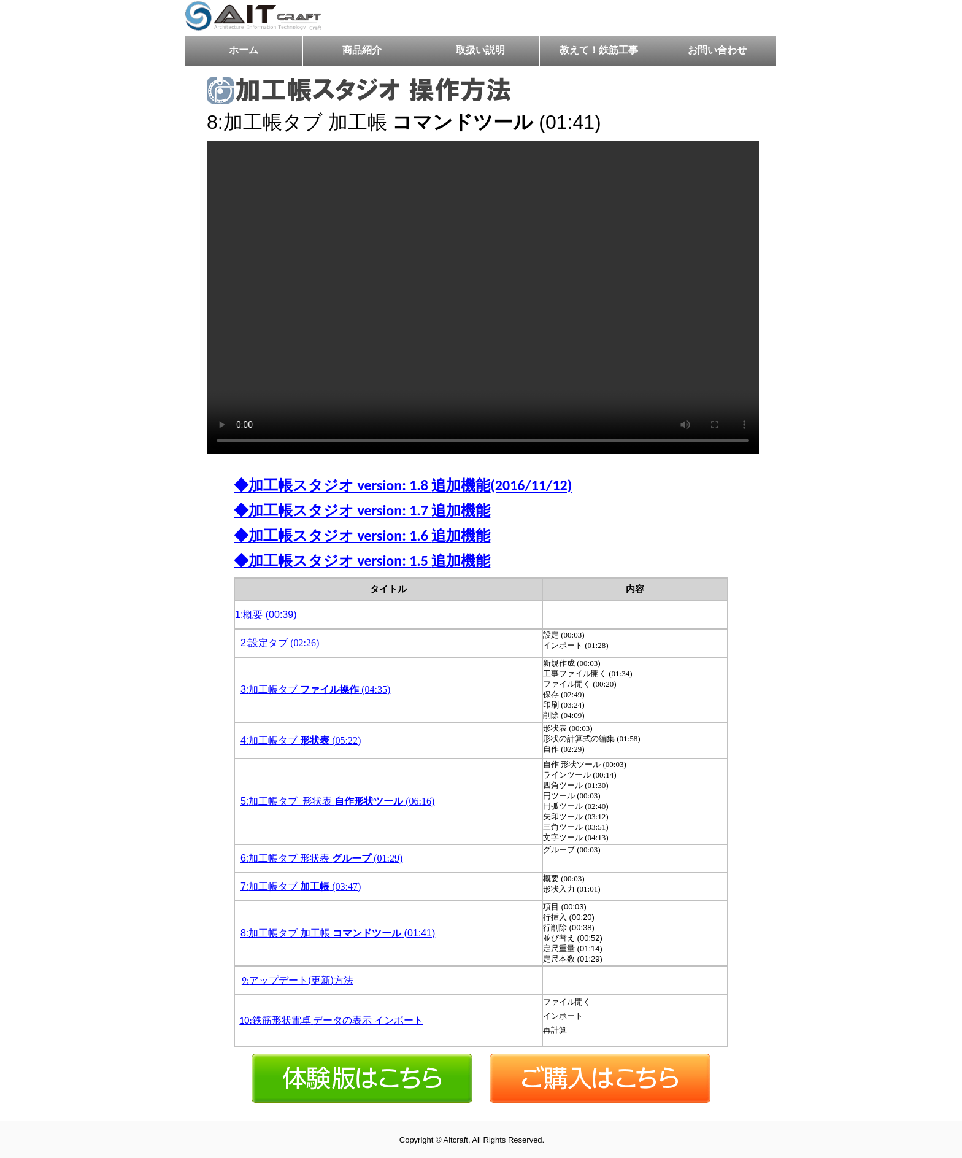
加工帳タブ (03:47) (304, 886)
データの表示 (342, 1020)
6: (244, 858)
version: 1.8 (392, 485)
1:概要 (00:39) (265, 614)
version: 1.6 (392, 535)
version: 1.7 (392, 510)
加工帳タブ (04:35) (319, 689)
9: (245, 980)
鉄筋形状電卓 (281, 1020)
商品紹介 (362, 50)
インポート (398, 1020)
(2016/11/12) (531, 485)
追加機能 (460, 485)
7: (244, 886)
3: (244, 689)
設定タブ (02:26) (283, 643)
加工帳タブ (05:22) (304, 740)
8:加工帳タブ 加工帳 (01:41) (337, 933)
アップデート (278, 980)
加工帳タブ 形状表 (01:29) (325, 858)
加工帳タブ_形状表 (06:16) (341, 801)
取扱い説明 (480, 50)
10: (245, 1020)
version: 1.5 (392, 560)
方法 (343, 980)
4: (244, 740)
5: (244, 801)
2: (244, 643)
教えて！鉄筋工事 (599, 50)
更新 (321, 980)
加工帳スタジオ (301, 485)
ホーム (243, 50)
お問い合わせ (717, 50)
